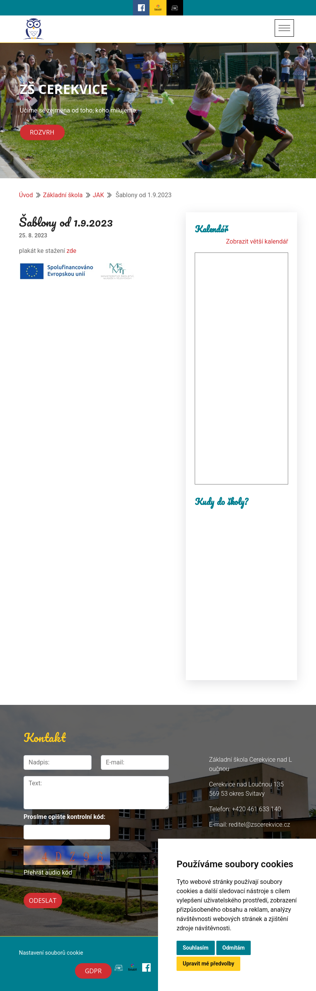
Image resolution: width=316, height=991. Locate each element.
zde (71, 250)
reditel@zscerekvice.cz (259, 824)
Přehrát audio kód (48, 872)
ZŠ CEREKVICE (64, 89)
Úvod (26, 195)
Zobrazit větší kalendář (257, 241)
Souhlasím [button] (196, 948)
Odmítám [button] (234, 948)
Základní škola (63, 195)
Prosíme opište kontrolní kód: (64, 816)
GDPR (93, 971)
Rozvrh (42, 132)
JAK (98, 195)
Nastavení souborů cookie (51, 953)
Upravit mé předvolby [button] (208, 963)
